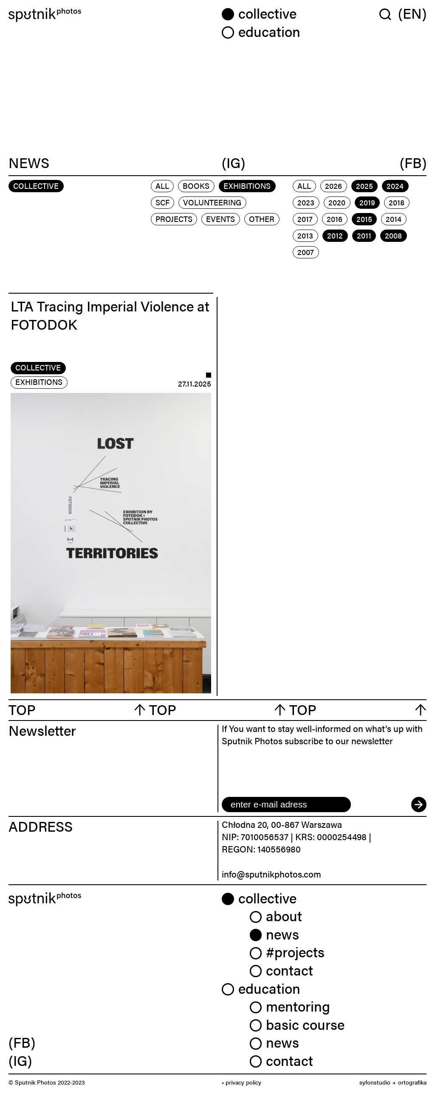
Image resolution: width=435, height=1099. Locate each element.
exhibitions (247, 185)
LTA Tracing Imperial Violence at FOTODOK (110, 315)
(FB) (413, 162)
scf (162, 202)
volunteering (212, 202)
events (220, 218)
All (162, 185)
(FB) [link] (21, 1042)
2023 (305, 202)
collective (38, 367)
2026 (333, 185)
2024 (395, 185)
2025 (364, 185)
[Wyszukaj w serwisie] (388, 14)
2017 (305, 218)
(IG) (233, 162)
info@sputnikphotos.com (271, 873)
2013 (305, 235)
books (196, 185)
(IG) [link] (20, 1060)
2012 (335, 235)
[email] (286, 804)
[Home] (110, 15)
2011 (364, 235)
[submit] (419, 804)
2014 (393, 218)
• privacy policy (241, 1082)
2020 (336, 202)
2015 (364, 218)
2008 (393, 235)
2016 (334, 218)
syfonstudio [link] (374, 1082)
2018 (396, 202)
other (261, 218)
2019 (367, 202)
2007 (305, 252)
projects (173, 218)
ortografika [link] (412, 1082)
